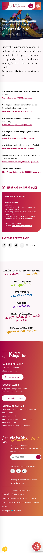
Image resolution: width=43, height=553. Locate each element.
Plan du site (33, 498)
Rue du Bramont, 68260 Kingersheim (17, 98)
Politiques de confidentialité (11, 498)
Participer (21, 305)
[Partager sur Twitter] (16, 245)
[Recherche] (30, 5)
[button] (5, 549)
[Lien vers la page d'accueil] (17, 7)
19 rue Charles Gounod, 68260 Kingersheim (20, 162)
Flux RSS (5, 506)
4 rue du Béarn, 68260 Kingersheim (17, 111)
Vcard (25, 498)
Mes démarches (21, 294)
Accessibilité (6, 494)
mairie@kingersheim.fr (22, 225)
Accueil (4, 20)
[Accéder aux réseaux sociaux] (12, 471)
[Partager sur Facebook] (4, 245)
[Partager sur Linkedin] (10, 245)
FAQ (3, 502)
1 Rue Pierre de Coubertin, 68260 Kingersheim (21, 172)
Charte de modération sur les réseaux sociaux (23, 502)
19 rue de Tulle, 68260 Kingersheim (17, 125)
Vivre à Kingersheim (17, 20)
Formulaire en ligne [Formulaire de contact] (14, 398)
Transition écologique (21, 317)
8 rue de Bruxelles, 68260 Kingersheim (18, 148)
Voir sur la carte (13, 377)
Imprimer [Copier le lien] (31, 245)
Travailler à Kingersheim (21, 329)
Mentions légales (18, 494)
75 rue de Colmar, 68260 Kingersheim (18, 138)
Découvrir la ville (31, 272)
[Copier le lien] (22, 245)
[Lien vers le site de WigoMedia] (15, 511)
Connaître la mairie (12, 272)
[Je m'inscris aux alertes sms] (38, 457)
